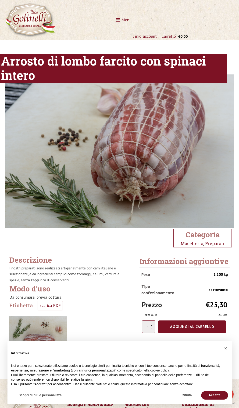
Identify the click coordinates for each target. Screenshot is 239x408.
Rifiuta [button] (187, 395)
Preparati (215, 243)
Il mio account (144, 36)
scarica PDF (50, 305)
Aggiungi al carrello (192, 326)
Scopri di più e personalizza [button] (40, 395)
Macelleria (192, 243)
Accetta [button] (215, 395)
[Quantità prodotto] (148, 326)
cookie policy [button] (159, 370)
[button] (225, 348)
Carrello (168, 36)
